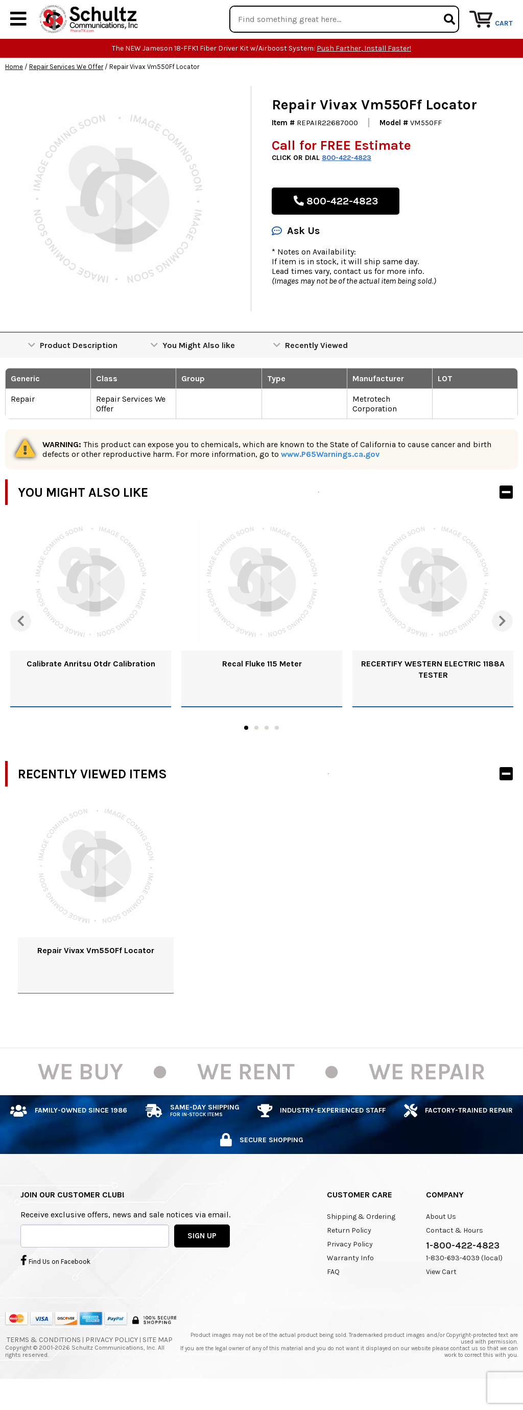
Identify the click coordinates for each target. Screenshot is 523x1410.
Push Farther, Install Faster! (364, 79)
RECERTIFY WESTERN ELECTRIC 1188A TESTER (433, 700)
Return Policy (349, 1261)
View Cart (441, 1303)
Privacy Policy (350, 1275)
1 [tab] (246, 759)
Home (14, 98)
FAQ (333, 1303)
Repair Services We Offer (66, 98)
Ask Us (296, 262)
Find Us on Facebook (55, 1291)
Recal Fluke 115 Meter (262, 695)
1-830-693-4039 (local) (464, 1289)
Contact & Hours (454, 1261)
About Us (441, 1247)
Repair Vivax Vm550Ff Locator (95, 981)
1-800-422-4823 (463, 1276)
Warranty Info (350, 1289)
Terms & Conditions (44, 1371)
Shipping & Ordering (361, 1247)
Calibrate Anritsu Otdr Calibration (91, 695)
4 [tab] (277, 759)
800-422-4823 (346, 188)
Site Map (157, 1371)
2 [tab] (256, 759)
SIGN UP (202, 1266)
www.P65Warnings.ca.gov (330, 485)
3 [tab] (267, 759)
